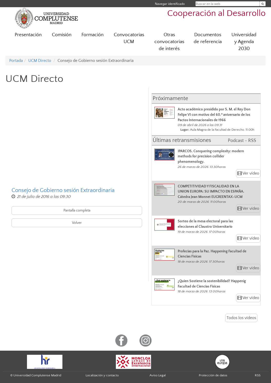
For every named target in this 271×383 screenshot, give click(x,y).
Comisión (61, 34)
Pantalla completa (76, 210)
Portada (16, 60)
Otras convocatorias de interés (169, 41)
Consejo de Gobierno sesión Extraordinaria (63, 190)
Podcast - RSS (242, 140)
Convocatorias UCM (129, 38)
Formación (92, 34)
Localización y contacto (102, 375)
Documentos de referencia (208, 38)
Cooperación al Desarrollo (216, 13)
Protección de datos (213, 375)
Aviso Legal (157, 375)
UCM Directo (39, 60)
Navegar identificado (170, 4)
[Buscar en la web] (263, 3)
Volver (77, 223)
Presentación (28, 34)
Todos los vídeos (241, 317)
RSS (257, 375)
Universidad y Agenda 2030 (243, 41)
